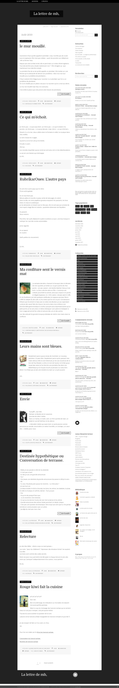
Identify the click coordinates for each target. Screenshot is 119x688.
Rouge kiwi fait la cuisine (41, 587)
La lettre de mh (33, 520)
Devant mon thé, (81, 265)
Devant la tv (80, 263)
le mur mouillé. (33, 46)
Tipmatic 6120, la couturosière (82, 358)
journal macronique (80, 209)
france (88, 209)
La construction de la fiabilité (82, 65)
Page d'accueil (54, 26)
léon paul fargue (34, 442)
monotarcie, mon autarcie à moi (83, 471)
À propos (45, 1)
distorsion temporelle (53, 330)
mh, (76, 368)
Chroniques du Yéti (80, 463)
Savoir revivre (78, 455)
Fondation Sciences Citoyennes (83, 467)
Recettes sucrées (33, 327)
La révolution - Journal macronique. (86, 157)
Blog (30, 383)
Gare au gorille (78, 52)
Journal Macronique (82, 272)
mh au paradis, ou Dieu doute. (82, 58)
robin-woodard (79, 461)
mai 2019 (77, 234)
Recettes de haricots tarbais (29, 642)
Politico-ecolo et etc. (82, 282)
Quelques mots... (80, 89)
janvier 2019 (78, 240)
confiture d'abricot (30, 330)
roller (27, 256)
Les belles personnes (82, 277)
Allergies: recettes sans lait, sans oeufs (39, 648)
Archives (35, 1)
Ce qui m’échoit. (33, 117)
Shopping (79, 291)
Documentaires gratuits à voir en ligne (84, 473)
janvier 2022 (78, 230)
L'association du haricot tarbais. (30, 638)
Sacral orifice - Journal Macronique (84, 407)
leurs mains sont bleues (39, 385)
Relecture (28, 537)
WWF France (78, 453)
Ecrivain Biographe (81, 270)
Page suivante (48, 663)
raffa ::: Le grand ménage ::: (81, 436)
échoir (29, 165)
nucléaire (83, 212)
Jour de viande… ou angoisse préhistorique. (85, 54)
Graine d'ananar (79, 50)
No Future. (78, 98)
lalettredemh (31, 523)
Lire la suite (65, 94)
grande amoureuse (40, 523)
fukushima (94, 209)
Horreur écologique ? (80, 469)
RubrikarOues (32, 253)
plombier (34, 103)
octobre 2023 (78, 228)
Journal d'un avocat (80, 449)
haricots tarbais (38, 651)
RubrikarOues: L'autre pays (43, 179)
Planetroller (78, 442)
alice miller (28, 573)
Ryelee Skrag (79, 348)
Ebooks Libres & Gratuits (81, 447)
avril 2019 (77, 236)
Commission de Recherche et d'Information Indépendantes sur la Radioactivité (86, 480)
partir (39, 103)
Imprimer (57, 101)
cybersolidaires (79, 457)
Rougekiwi (77, 438)
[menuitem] (23, 1)
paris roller (36, 256)
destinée (47, 523)
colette (27, 442)
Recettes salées (81, 284)
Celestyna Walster (80, 339)
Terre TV (77, 465)
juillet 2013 (45, 26)
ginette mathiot (40, 330)
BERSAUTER (78, 377)
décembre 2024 (79, 224)
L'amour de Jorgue (79, 46)
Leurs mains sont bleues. (41, 346)
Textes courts (32, 101)
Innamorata (78, 440)
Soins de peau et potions (83, 294)
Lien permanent (47, 103)
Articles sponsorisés (82, 258)
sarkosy (77, 212)
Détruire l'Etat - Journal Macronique (86, 106)
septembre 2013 (64, 26)
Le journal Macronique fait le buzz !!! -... (85, 388)
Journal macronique (81, 387)
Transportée (78, 63)
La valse (77, 60)
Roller (92, 206)
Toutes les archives (82, 245)
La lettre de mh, (22, 1)
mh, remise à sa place (80, 56)
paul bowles (28, 385)
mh (26, 165)
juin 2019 (77, 232)
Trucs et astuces (81, 301)
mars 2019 (78, 238)
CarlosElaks (78, 324)
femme (77, 206)
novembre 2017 (79, 242)
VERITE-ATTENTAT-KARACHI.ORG (82, 477)
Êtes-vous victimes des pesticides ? (84, 475)
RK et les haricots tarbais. (45, 632)
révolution (86, 206)
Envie (25, 399)
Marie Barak (78, 398)
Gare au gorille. (89, 324)
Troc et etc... (80, 298)
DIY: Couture (80, 267)
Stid (76, 357)
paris (31, 256)
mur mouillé (28, 103)
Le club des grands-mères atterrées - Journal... (85, 368)
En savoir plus (78, 686)
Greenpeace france (80, 451)
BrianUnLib (78, 331)
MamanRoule (80, 279)
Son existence (78, 48)
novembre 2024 (79, 226)
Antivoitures (78, 445)
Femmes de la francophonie (82, 459)
